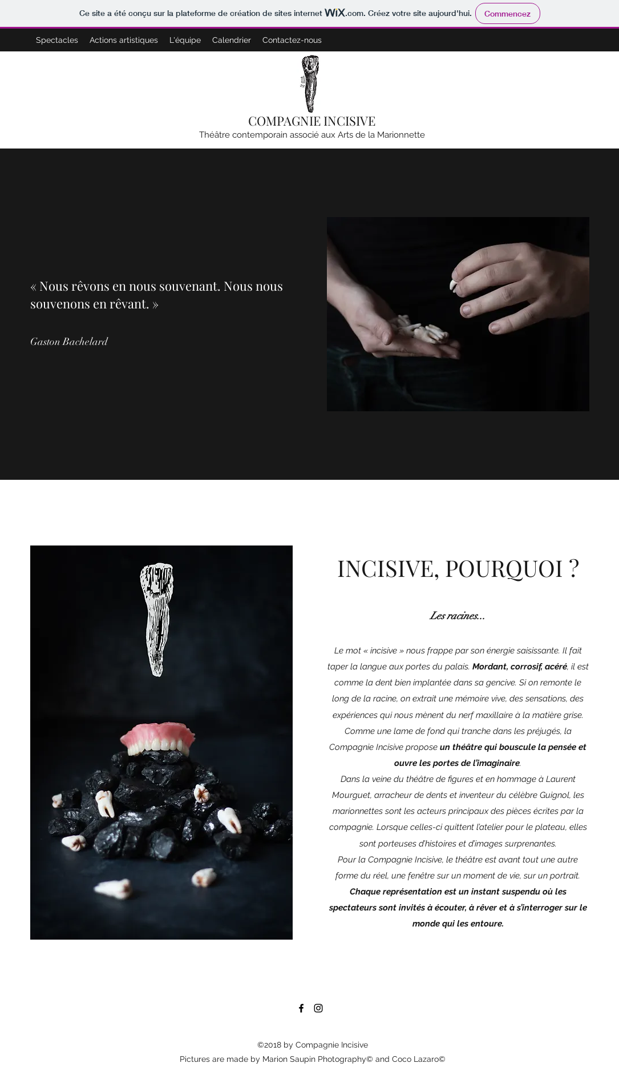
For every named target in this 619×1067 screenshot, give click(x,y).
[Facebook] (301, 1008)
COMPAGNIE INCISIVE (311, 120)
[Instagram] (318, 1008)
